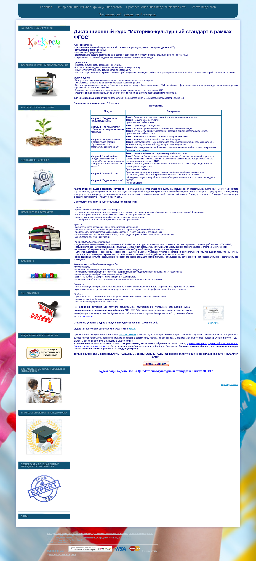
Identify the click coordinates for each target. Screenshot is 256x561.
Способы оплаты (149, 551)
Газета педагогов (203, 7)
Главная (46, 7)
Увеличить (213, 323)
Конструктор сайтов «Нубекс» (62, 554)
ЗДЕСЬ (132, 329)
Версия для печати (229, 384)
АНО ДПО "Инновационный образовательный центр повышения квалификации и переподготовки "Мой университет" (100, 533)
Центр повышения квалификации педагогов (89, 7)
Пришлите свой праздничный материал (128, 14)
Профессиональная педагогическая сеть (156, 7)
